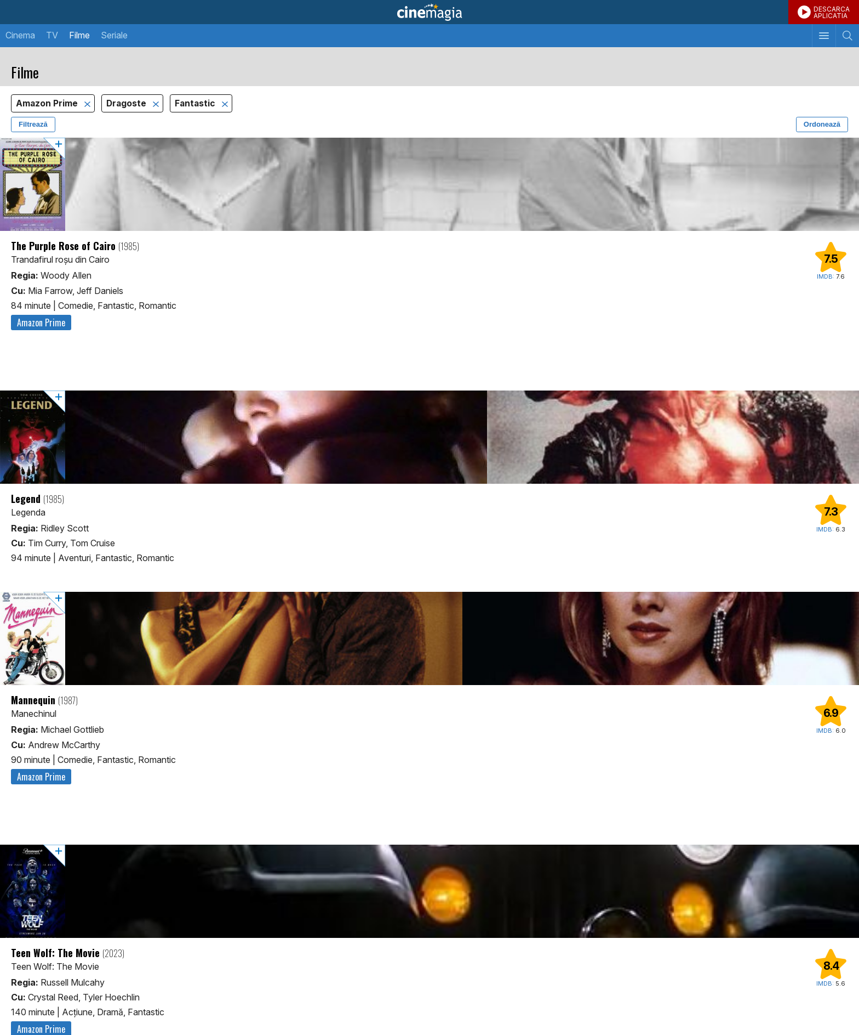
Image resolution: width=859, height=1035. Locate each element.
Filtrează (33, 124)
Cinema (20, 35)
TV (52, 35)
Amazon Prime (48, 103)
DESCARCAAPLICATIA (832, 12)
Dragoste (127, 103)
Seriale (114, 35)
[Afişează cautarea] (847, 35)
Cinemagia (429, 12)
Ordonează (822, 124)
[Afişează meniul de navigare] (823, 35)
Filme (79, 35)
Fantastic (196, 103)
